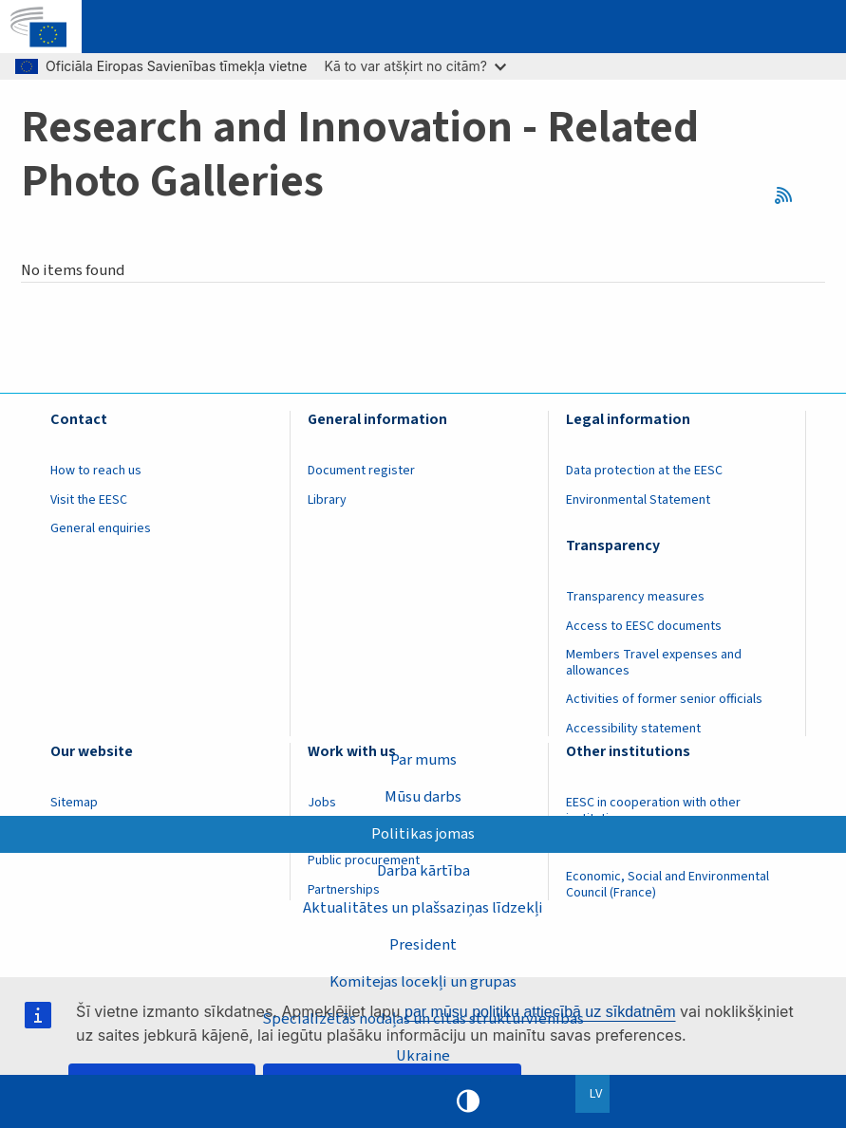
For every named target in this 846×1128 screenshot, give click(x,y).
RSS (790, 195)
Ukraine (423, 1056)
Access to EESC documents (644, 626)
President (423, 945)
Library (327, 499)
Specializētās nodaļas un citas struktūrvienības (423, 1019)
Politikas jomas (423, 834)
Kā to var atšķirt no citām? (415, 66)
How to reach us (95, 470)
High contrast (468, 1101)
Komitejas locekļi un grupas (423, 982)
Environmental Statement (638, 499)
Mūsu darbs (423, 797)
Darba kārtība (423, 871)
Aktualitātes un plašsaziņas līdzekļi (423, 908)
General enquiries (100, 528)
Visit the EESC (88, 499)
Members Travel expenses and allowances (654, 662)
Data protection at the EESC (644, 470)
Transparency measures (635, 596)
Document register (361, 470)
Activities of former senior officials (664, 699)
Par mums (423, 760)
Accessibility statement (633, 728)
